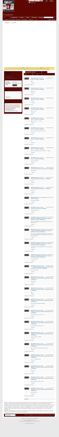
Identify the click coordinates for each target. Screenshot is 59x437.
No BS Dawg (13, 108)
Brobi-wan (11, 105)
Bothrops (7, 105)
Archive (35, 414)
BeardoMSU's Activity (30, 72)
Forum (7, 17)
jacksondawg (7, 108)
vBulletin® (29, 420)
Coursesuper (7, 107)
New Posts (7, 19)
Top (53, 414)
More (20, 90)
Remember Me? (32, 2)
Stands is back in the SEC (36, 208)
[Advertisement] (29, 34)
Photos (40, 74)
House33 (18, 107)
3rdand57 (22, 17)
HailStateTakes (14, 17)
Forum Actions (24, 19)
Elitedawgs (42, 79)
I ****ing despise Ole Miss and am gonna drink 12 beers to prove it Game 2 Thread (42, 267)
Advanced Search (51, 19)
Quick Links (31, 19)
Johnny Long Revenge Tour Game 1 (38, 178)
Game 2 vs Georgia (35, 79)
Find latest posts (8, 76)
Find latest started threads (10, 78)
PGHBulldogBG (8, 109)
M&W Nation (34, 17)
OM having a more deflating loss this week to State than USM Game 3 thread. (41, 218)
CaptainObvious (17, 105)
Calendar (13, 19)
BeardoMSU (30, 74)
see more (32, 92)
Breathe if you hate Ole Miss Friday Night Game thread (42, 278)
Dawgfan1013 (13, 107)
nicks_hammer (8, 97)
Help (46, 0)
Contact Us (26, 414)
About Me (39, 72)
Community (18, 19)
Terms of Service (49, 414)
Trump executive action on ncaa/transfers (39, 168)
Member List (7, 22)
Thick (13, 109)
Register (51, 0)
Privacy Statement (41, 414)
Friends (44, 72)
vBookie (27, 17)
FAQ (10, 19)
